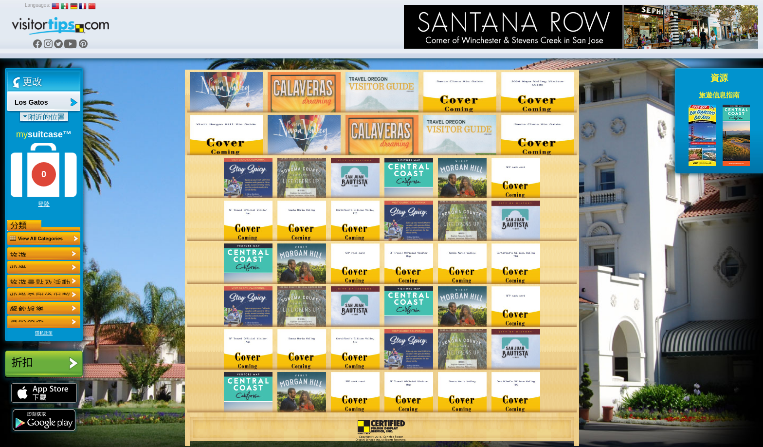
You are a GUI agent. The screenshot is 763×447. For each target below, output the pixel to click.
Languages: (37, 5)
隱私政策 (44, 333)
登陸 (44, 204)
